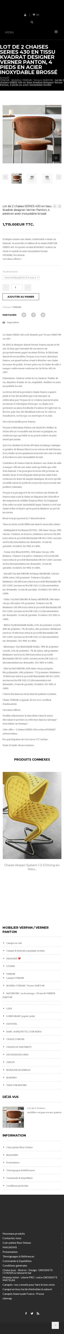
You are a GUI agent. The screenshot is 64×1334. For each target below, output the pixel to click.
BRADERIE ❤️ (13, 958)
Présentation (12, 1162)
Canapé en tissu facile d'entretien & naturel (27, 1289)
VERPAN (10, 974)
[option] (32, 825)
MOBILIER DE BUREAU (18, 1070)
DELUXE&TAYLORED (17, 1054)
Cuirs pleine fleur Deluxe (19, 1147)
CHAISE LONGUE (15, 1039)
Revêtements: (11, 271)
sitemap (7, 1298)
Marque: (7, 307)
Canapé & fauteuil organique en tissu (25, 950)
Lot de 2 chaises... (36, 1108)
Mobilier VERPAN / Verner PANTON (25, 985)
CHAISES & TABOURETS (19, 1047)
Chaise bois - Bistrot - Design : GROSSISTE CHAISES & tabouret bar (28, 1271)
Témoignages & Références (20, 1170)
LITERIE (10, 966)
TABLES (10, 1062)
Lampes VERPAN (15, 978)
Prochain (58, 177)
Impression (13, 322)
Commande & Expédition (19, 1178)
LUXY (9, 1008)
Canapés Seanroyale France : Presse (23, 1293)
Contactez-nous (12, 1238)
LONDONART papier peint (20, 1016)
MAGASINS (12, 1155)
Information (14, 1135)
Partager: (10, 315)
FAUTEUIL (11, 1024)
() (37, 14)
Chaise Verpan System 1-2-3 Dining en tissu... (32, 867)
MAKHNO (11, 1077)
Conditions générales (17, 1186)
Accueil (4, 78)
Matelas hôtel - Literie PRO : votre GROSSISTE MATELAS (30, 1279)
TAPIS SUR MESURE (16, 1085)
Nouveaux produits (14, 1233)
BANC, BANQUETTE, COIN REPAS (24, 1031)
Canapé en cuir (14, 943)
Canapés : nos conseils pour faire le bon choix (29, 1284)
